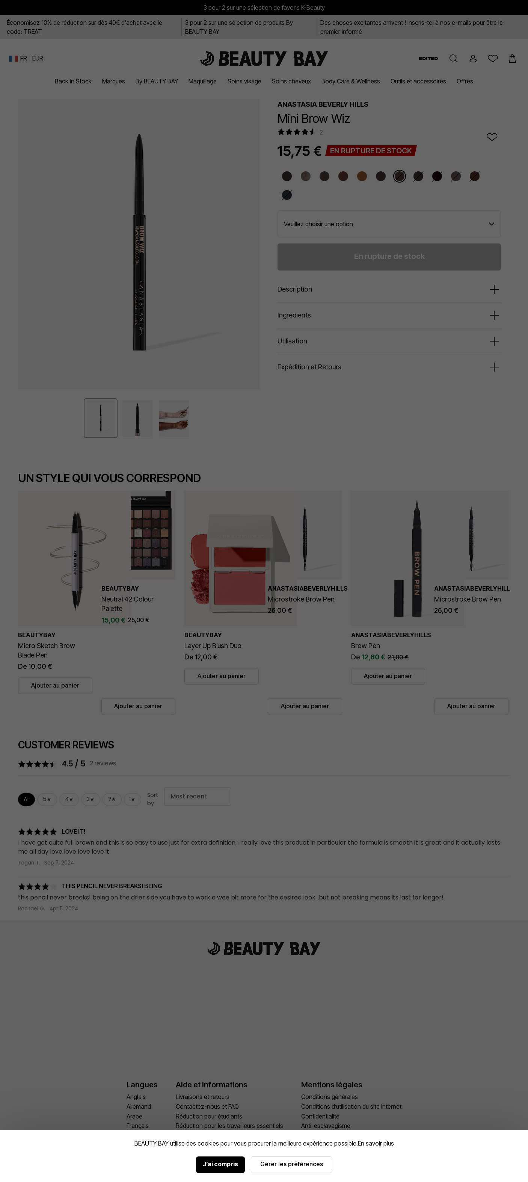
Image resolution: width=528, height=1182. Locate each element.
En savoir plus (376, 1143)
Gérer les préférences (291, 1164)
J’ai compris (220, 1164)
